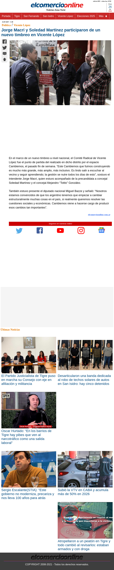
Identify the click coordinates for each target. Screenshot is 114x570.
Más (103, 16)
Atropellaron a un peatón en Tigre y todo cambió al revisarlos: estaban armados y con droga (84, 545)
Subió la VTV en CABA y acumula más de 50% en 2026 (83, 492)
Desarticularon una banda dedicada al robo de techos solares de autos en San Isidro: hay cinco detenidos (84, 380)
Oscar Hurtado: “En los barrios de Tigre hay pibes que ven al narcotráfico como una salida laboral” (26, 437)
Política (6, 25)
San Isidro (48, 16)
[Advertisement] (59, 133)
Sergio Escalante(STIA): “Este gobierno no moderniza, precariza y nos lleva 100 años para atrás (27, 494)
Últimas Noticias (10, 329)
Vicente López (65, 16)
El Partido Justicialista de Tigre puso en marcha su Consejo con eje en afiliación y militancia (28, 380)
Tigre (17, 16)
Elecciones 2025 (86, 16)
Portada (6, 16)
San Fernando (31, 16)
